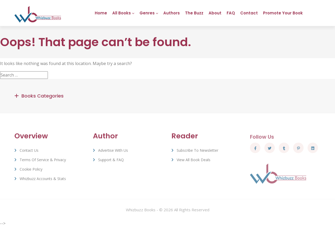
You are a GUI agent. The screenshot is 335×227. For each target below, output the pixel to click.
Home (101, 13)
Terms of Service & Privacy (43, 161)
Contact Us (29, 151)
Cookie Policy (31, 170)
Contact (249, 13)
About (215, 13)
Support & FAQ (111, 161)
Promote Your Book (283, 13)
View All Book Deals (193, 161)
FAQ (231, 13)
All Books (121, 13)
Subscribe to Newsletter (197, 151)
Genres (147, 13)
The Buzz (194, 13)
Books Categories (42, 96)
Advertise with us (113, 151)
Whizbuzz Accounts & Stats (43, 180)
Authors (171, 13)
